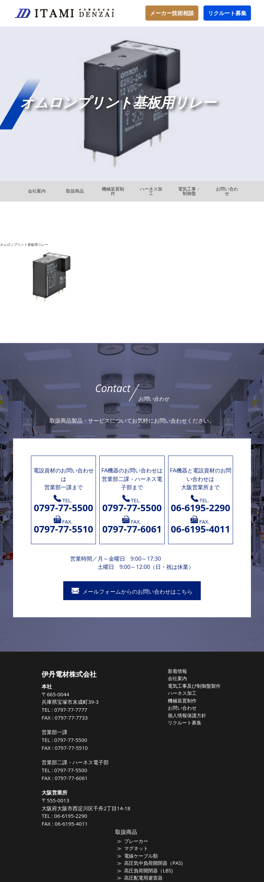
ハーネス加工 (182, 693)
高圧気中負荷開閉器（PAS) (153, 863)
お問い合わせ (182, 708)
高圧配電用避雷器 (144, 877)
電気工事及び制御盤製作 (194, 686)
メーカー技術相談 (172, 13)
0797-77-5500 (74, 739)
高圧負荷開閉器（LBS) (148, 870)
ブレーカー (137, 841)
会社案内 (178, 678)
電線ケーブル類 (141, 855)
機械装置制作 (182, 700)
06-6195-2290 (74, 815)
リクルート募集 (227, 13)
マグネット (137, 848)
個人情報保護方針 (187, 715)
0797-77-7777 (74, 709)
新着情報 (178, 671)
